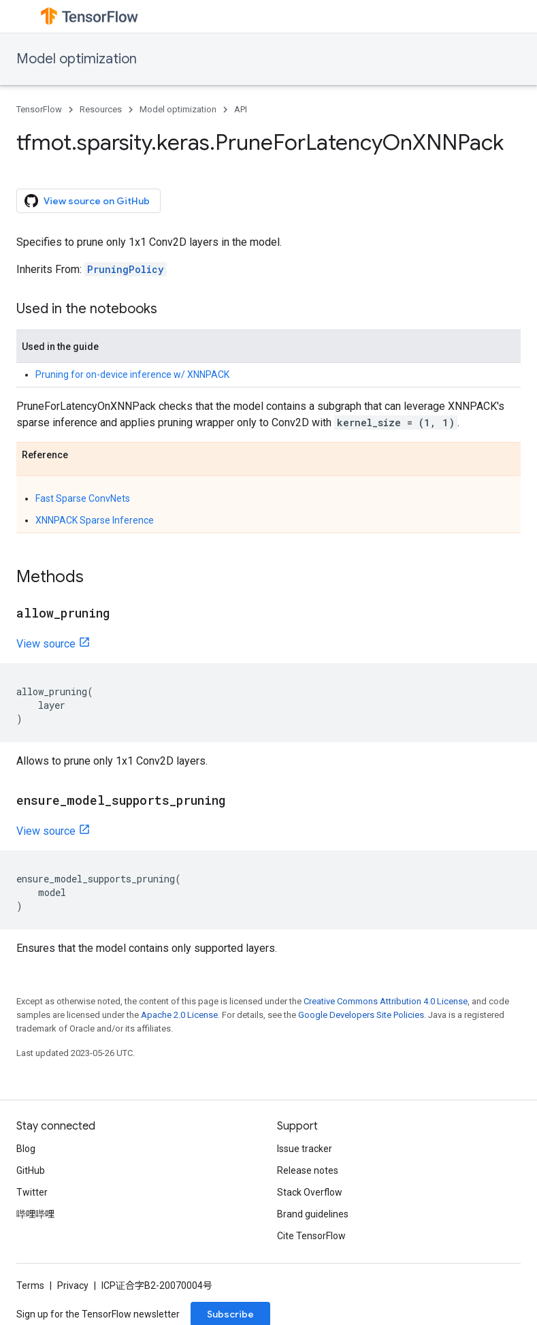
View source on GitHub (87, 201)
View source (46, 643)
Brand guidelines (312, 1214)
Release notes (307, 1170)
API (240, 109)
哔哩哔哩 (35, 1214)
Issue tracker (304, 1148)
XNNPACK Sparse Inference (94, 520)
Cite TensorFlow (311, 1235)
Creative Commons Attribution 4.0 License (386, 1001)
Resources (101, 109)
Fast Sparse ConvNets (82, 498)
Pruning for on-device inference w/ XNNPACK (132, 374)
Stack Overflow (309, 1192)
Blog (25, 1148)
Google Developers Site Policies (361, 1015)
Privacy (72, 1285)
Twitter (32, 1192)
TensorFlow (39, 109)
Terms (30, 1285)
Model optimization (76, 58)
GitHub (30, 1170)
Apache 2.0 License (179, 1015)
